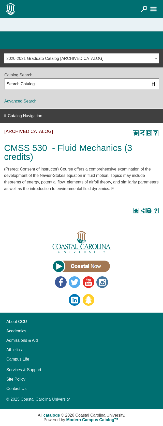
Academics (16, 331)
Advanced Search (20, 101)
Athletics (14, 350)
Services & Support (23, 370)
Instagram (102, 282)
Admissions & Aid (22, 340)
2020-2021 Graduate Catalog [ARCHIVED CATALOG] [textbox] (54, 58)
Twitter (74, 282)
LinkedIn (74, 300)
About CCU (16, 321)
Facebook (61, 282)
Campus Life (17, 359)
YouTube (88, 282)
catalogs (51, 415)
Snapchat (88, 300)
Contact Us (16, 388)
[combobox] (81, 58)
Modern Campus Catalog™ (92, 420)
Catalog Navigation (25, 116)
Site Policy (15, 379)
